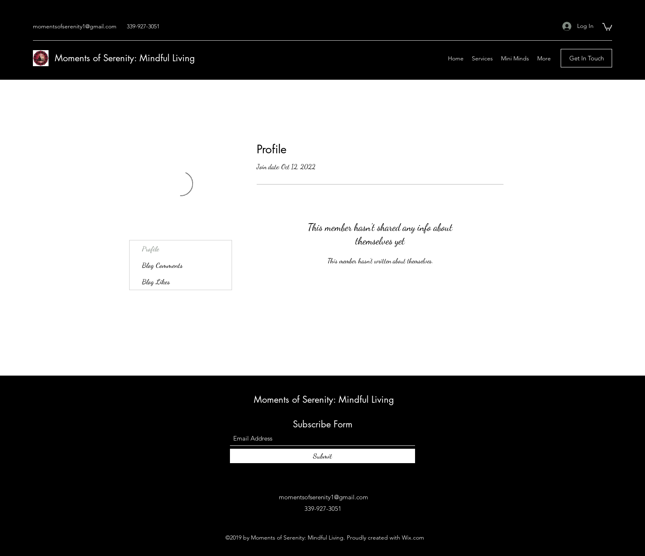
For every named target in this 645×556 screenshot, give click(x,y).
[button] (607, 26)
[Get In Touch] (586, 58)
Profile (150, 248)
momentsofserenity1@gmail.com (74, 26)
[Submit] (322, 456)
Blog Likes (156, 281)
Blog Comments (162, 265)
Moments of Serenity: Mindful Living (125, 58)
